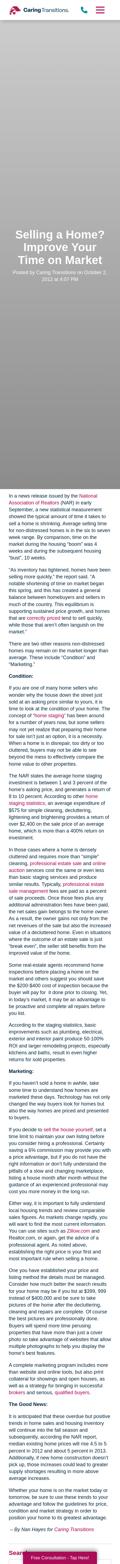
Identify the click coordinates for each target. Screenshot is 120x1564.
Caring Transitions (74, 1529)
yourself (84, 1129)
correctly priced (43, 618)
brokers (17, 1392)
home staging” (50, 715)
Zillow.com (78, 1231)
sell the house (59, 1129)
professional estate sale (56, 863)
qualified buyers (72, 1392)
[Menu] (100, 10)
